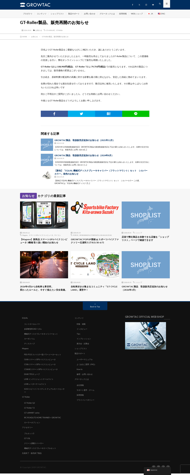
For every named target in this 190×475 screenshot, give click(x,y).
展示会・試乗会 (83, 348)
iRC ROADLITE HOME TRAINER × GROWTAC (44, 420)
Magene (25, 235)
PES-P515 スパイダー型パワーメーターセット (44, 359)
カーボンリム (30, 343)
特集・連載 (81, 329)
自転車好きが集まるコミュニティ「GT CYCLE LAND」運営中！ (93, 289)
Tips (78, 338)
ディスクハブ (30, 348)
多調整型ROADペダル (33, 333)
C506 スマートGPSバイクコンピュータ (41, 368)
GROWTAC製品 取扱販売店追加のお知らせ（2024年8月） (84, 155)
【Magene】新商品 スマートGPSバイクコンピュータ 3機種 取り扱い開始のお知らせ (44, 241)
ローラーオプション (32, 425)
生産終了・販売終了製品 (32, 455)
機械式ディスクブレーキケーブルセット (41, 450)
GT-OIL (27, 440)
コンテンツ (41, 13)
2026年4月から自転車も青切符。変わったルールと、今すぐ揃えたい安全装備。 (44, 291)
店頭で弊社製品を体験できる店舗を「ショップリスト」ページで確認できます (146, 239)
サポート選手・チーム (86, 393)
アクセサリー (28, 429)
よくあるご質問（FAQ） (87, 368)
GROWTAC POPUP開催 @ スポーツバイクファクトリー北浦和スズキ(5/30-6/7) (93, 241)
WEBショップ (137, 13)
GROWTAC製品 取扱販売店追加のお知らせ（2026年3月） (145, 289)
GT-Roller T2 (29, 410)
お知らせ (38, 30)
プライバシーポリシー (86, 403)
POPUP (75, 235)
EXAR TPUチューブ (32, 378)
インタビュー (82, 333)
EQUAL (25, 323)
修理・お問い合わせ (85, 378)
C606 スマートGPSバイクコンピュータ (41, 363)
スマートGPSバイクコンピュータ (41, 235)
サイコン (57, 235)
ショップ (138, 232)
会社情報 (80, 388)
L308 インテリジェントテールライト (40, 382)
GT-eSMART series (32, 415)
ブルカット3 (29, 435)
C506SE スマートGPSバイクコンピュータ (42, 373)
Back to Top (95, 311)
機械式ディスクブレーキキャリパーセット (42, 338)
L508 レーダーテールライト (36, 387)
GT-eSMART (50, 30)
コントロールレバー (32, 329)
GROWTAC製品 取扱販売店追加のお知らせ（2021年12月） (84, 140)
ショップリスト (57, 13)
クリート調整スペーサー (34, 445)
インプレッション (84, 343)
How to (80, 373)
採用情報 (123, 13)
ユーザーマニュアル (85, 363)
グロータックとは (107, 13)
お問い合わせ (89, 13)
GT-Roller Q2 (30, 406)
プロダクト (28, 13)
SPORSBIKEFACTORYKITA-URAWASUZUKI (95, 235)
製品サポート (74, 13)
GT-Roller (59, 30)
